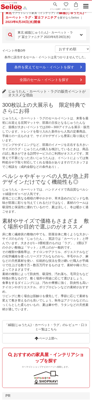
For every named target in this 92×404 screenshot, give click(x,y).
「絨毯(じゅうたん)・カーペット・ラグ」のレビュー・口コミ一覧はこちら (46, 327)
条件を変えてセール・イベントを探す (44, 67)
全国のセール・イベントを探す (44, 80)
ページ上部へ (46, 338)
